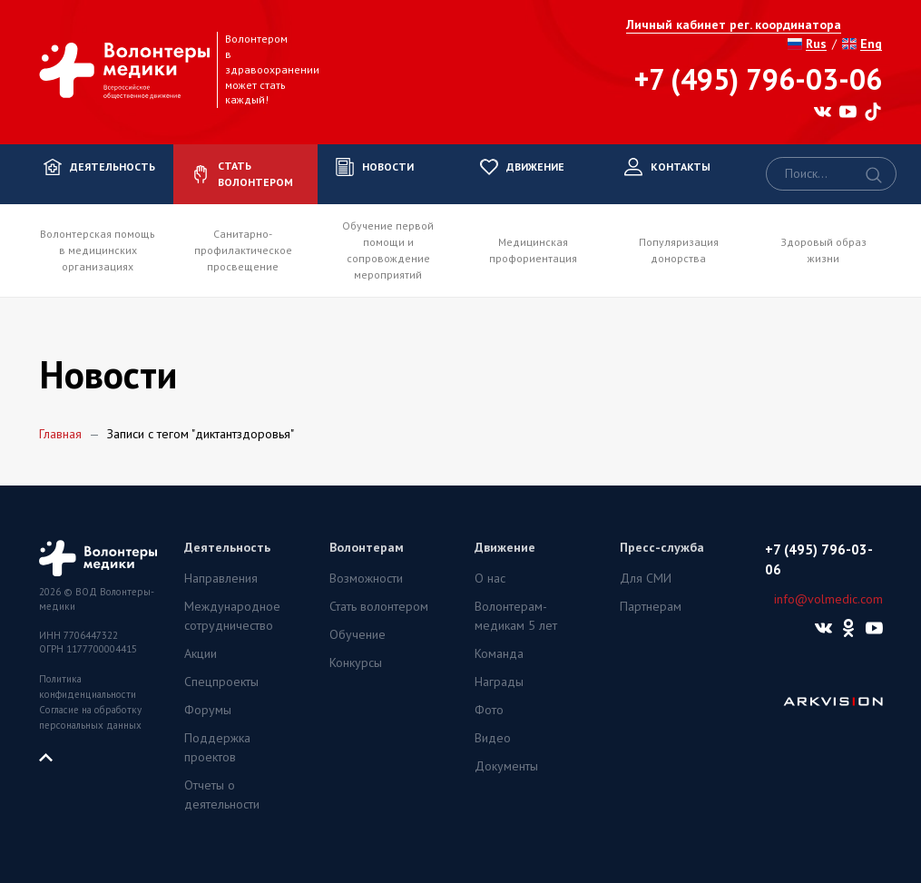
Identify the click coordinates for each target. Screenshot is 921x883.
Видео (493, 738)
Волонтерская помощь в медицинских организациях (97, 250)
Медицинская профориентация (533, 250)
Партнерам (650, 606)
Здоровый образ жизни (823, 250)
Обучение (357, 634)
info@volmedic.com (828, 599)
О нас (490, 578)
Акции (200, 653)
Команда (499, 653)
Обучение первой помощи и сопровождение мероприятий (388, 250)
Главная (60, 434)
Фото (489, 709)
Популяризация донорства (679, 250)
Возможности (366, 578)
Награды (499, 681)
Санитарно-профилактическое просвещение (243, 250)
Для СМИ (645, 578)
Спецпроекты (221, 681)
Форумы (207, 709)
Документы (506, 766)
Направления (221, 578)
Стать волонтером (378, 606)
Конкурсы (355, 662)
